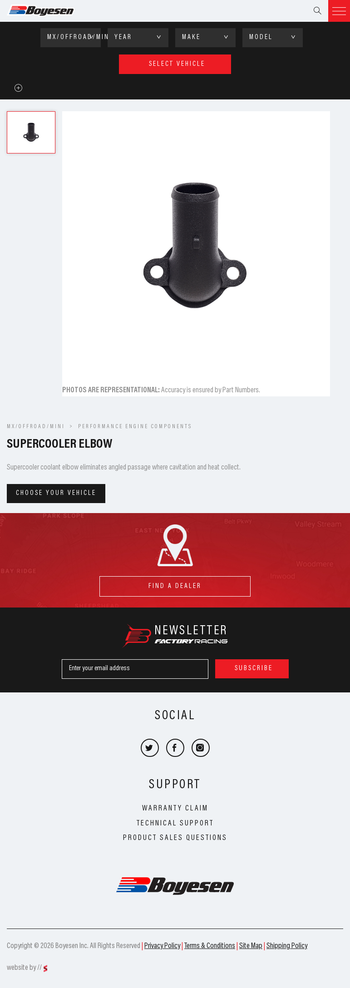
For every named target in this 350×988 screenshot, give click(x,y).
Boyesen (52, 11)
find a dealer (175, 582)
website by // (24, 968)
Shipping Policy (286, 946)
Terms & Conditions (209, 946)
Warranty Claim (175, 808)
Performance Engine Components (135, 427)
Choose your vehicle (56, 493)
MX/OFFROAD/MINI (36, 427)
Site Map (250, 946)
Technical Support (175, 823)
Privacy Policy (162, 946)
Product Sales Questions (175, 838)
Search (317, 11)
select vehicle (177, 64)
